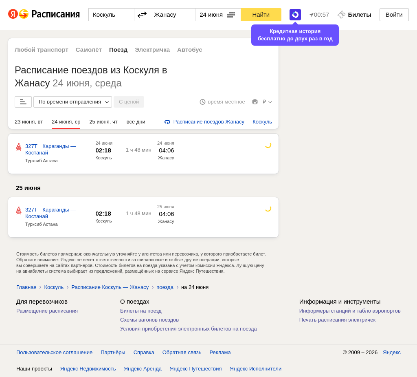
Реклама (220, 352)
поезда (164, 287)
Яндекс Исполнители (256, 369)
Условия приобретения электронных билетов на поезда (188, 329)
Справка (144, 352)
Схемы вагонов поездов (149, 320)
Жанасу (166, 157)
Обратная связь (182, 352)
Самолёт (89, 49)
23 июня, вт (29, 122)
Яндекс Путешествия (196, 369)
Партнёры (113, 352)
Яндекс (392, 352)
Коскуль (103, 157)
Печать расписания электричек (337, 320)
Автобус (189, 49)
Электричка (152, 49)
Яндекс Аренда (143, 369)
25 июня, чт (103, 122)
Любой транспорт (41, 49)
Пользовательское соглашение (54, 352)
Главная (26, 287)
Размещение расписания (47, 311)
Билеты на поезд (141, 311)
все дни (136, 122)
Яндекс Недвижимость (88, 369)
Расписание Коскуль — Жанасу (110, 287)
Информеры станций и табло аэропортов (350, 311)
